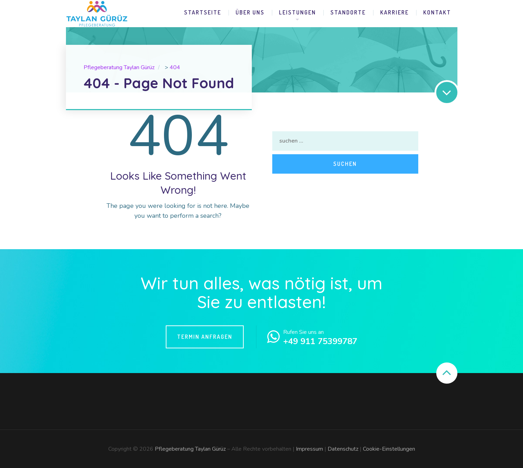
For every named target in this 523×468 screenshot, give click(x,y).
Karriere (394, 12)
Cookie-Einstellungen (389, 449)
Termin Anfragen (204, 336)
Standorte (348, 12)
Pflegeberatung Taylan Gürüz (190, 449)
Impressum (309, 449)
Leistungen (297, 12)
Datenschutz (343, 449)
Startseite (202, 12)
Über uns (250, 12)
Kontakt (437, 12)
